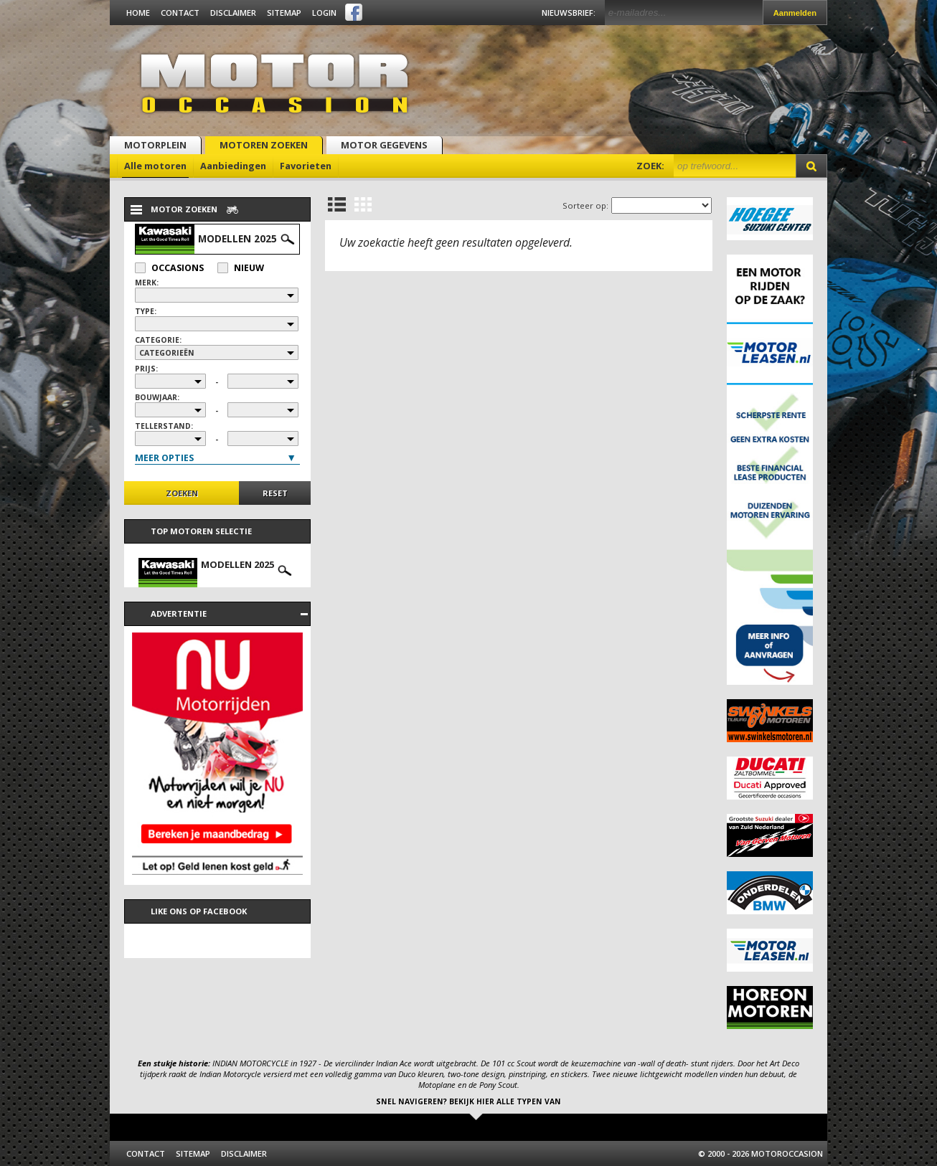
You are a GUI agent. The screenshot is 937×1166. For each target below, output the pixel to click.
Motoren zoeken (264, 144)
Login (324, 12)
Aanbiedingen (233, 165)
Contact (180, 12)
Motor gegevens (384, 144)
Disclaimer (233, 12)
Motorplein (155, 144)
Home (138, 12)
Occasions (169, 268)
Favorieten (305, 165)
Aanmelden (794, 13)
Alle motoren (155, 165)
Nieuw (240, 268)
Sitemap (284, 12)
